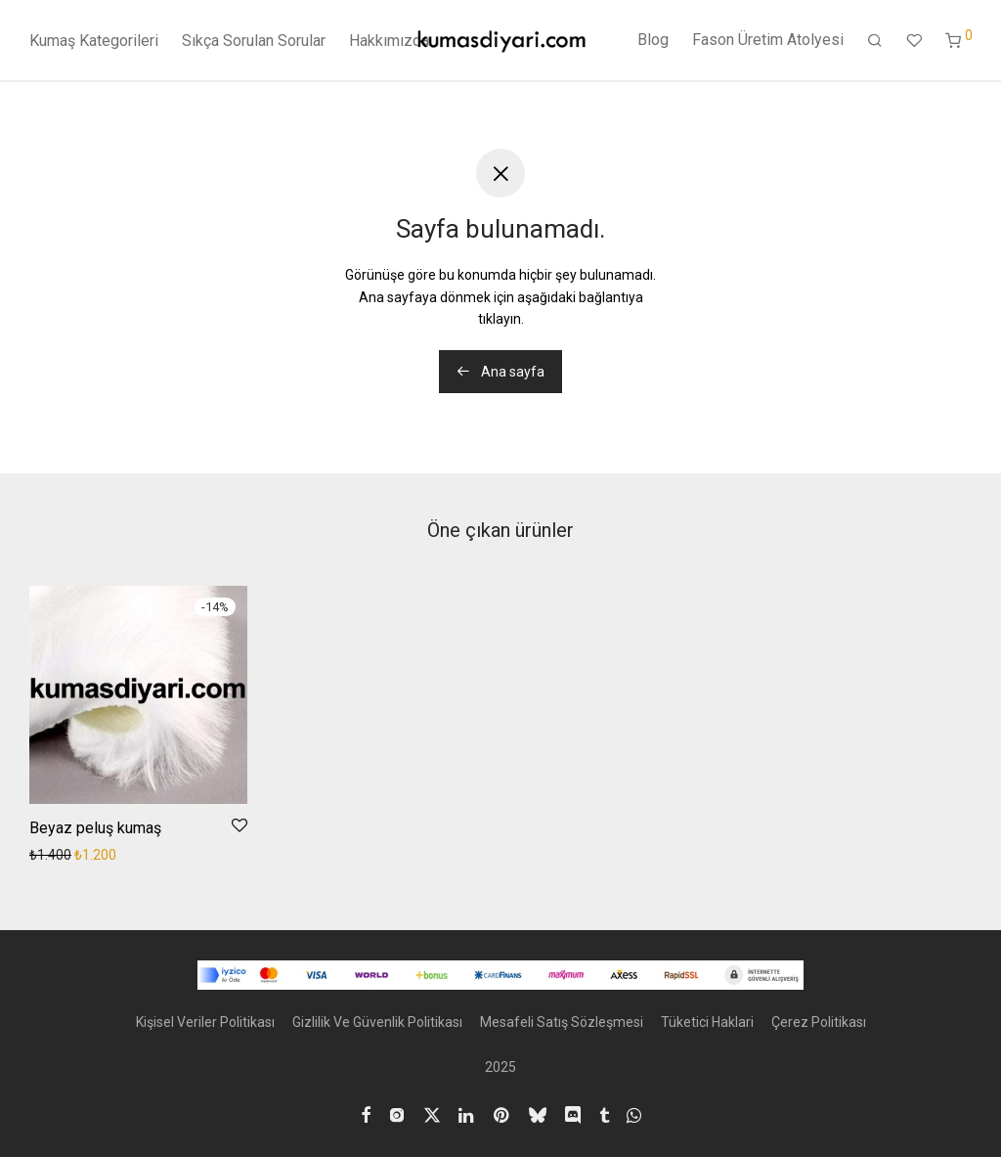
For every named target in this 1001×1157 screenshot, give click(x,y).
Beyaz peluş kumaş (95, 828)
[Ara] (874, 42)
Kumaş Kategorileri (93, 41)
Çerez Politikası (818, 1022)
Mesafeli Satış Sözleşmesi (561, 1022)
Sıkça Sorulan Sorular (254, 41)
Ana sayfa (500, 371)
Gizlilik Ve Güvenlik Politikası (377, 1022)
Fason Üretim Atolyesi (768, 40)
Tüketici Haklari (707, 1022)
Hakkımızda (389, 41)
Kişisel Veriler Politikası (205, 1022)
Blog (653, 40)
